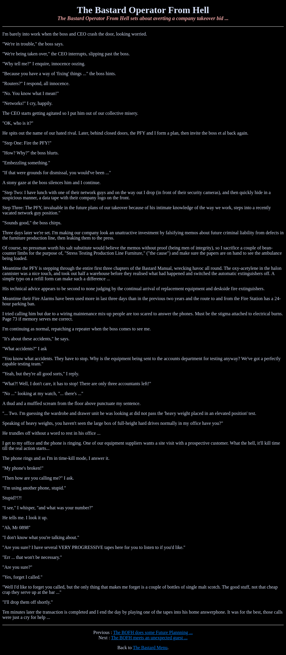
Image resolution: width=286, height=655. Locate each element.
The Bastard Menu (150, 647)
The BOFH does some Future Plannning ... (153, 632)
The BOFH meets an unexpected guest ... (149, 637)
